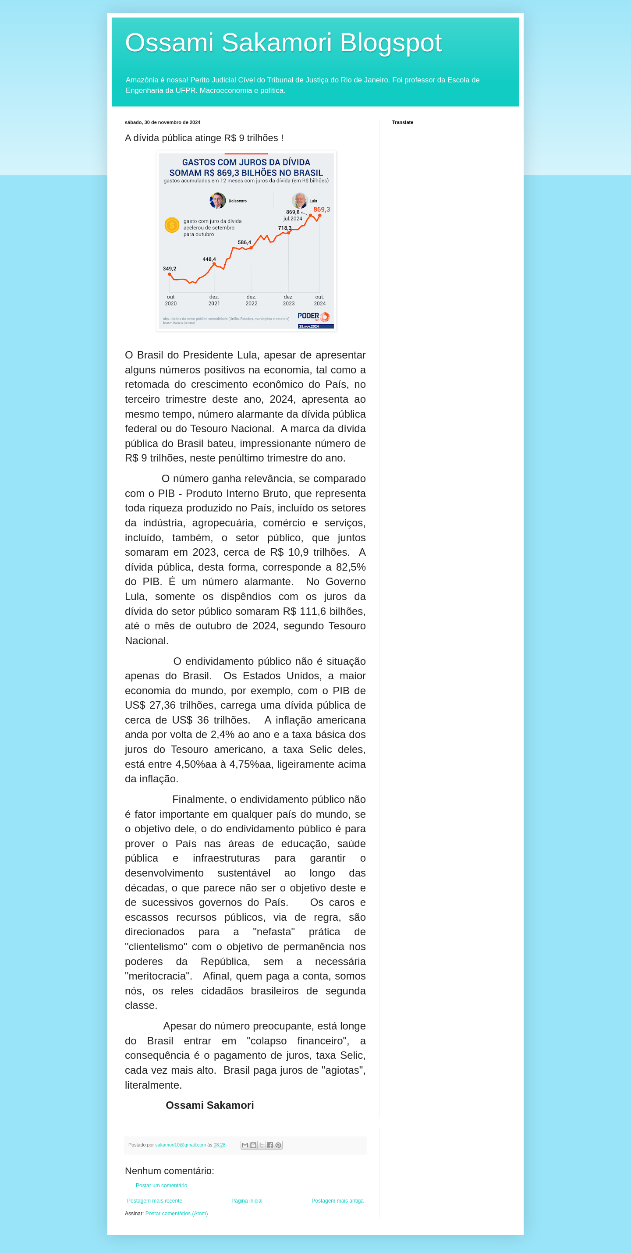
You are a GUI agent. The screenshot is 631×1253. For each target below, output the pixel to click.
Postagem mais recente (154, 1201)
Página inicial (246, 1201)
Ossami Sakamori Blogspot (283, 42)
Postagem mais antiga (338, 1201)
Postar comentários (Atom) (176, 1213)
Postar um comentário (161, 1185)
